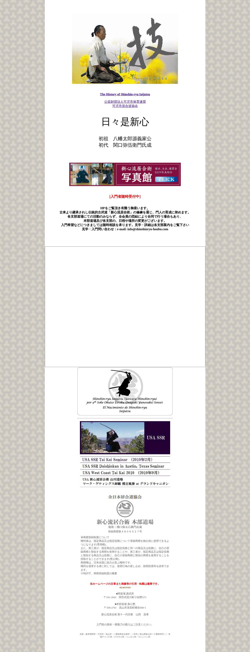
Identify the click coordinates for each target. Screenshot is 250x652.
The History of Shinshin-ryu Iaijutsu (125, 85)
